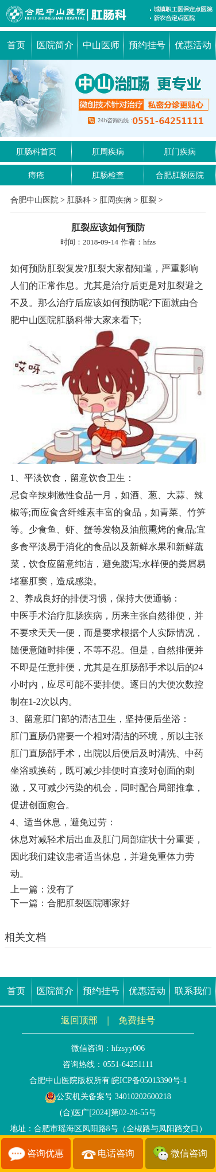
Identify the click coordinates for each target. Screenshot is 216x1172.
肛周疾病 (108, 152)
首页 (16, 45)
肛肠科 (79, 200)
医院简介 (55, 45)
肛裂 (148, 200)
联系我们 (193, 991)
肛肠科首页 (36, 152)
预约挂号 (147, 45)
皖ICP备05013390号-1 (149, 1080)
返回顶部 (79, 1020)
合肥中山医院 (34, 200)
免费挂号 (136, 1020)
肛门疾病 (180, 152)
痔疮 (36, 175)
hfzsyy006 (128, 1048)
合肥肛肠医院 (180, 175)
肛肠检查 (108, 175)
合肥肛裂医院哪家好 (88, 903)
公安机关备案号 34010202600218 (108, 1096)
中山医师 (101, 45)
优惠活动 (193, 45)
